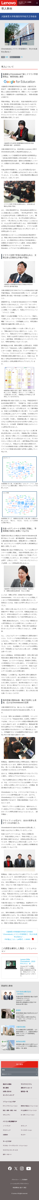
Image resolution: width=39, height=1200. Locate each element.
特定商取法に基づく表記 (19, 1187)
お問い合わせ (7, 1091)
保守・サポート (7, 1154)
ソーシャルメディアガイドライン (19, 1183)
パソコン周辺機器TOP (10, 1121)
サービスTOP (7, 1141)
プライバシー (15, 1180)
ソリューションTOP (9, 1101)
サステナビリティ (26, 1084)
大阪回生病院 (20, 1027)
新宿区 (18, 1010)
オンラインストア (8, 1095)
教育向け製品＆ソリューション (29, 1106)
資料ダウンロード (26, 1088)
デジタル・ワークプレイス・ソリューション (15, 1145)
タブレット (24, 1126)
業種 (19, 1070)
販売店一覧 (24, 1091)
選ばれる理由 (7, 1084)
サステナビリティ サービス (10, 1150)
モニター (23, 1135)
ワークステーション (26, 1130)
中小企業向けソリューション (29, 1110)
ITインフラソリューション (10, 1106)
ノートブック (6, 1126)
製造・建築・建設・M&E (10, 1110)
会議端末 (5, 1135)
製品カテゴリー (19, 1074)
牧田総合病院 (20, 1041)
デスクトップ (6, 1130)
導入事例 (19, 1064)
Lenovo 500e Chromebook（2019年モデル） (27, 961)
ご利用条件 (24, 1180)
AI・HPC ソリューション (28, 1115)
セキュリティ (6, 1115)
